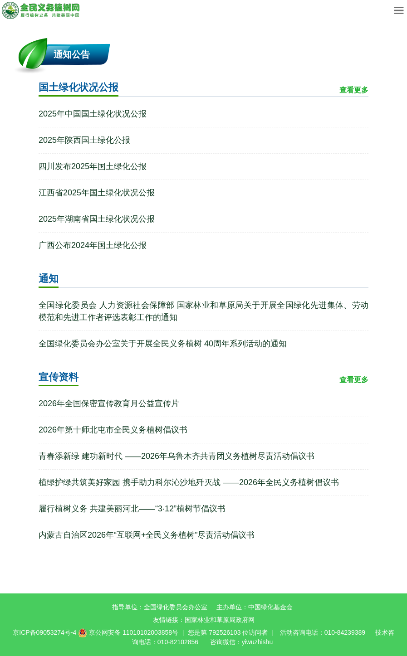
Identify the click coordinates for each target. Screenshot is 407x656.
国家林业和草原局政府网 (220, 619)
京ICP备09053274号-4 (44, 632)
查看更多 (353, 90)
